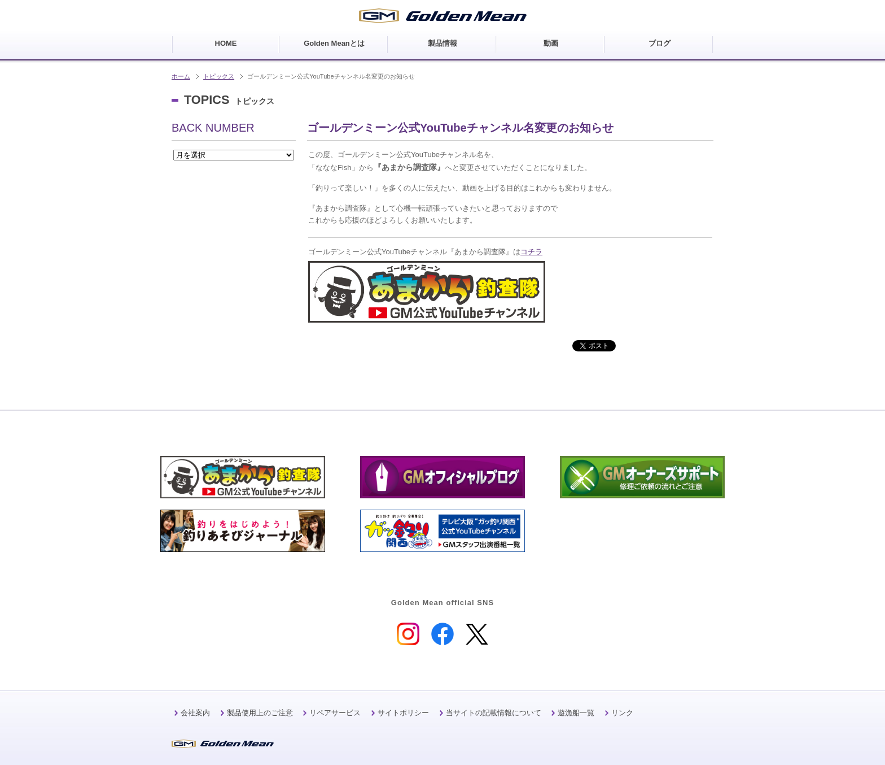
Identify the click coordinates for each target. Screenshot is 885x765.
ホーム (181, 76)
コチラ (531, 251)
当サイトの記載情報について (493, 713)
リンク (622, 713)
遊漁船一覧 (576, 713)
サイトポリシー (403, 713)
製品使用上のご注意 (260, 713)
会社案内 (195, 713)
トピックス (218, 76)
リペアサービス (335, 713)
